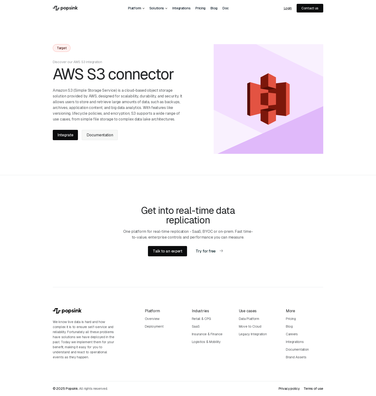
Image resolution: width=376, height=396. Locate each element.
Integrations (181, 8)
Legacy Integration (253, 334)
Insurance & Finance (207, 334)
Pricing (200, 8)
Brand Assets (296, 357)
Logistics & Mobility (206, 342)
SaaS (196, 326)
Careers (292, 334)
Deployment (154, 326)
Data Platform (249, 319)
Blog (213, 8)
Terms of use (313, 388)
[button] (136, 8)
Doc (225, 8)
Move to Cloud (250, 326)
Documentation (297, 349)
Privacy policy (289, 388)
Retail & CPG (201, 319)
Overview (152, 319)
